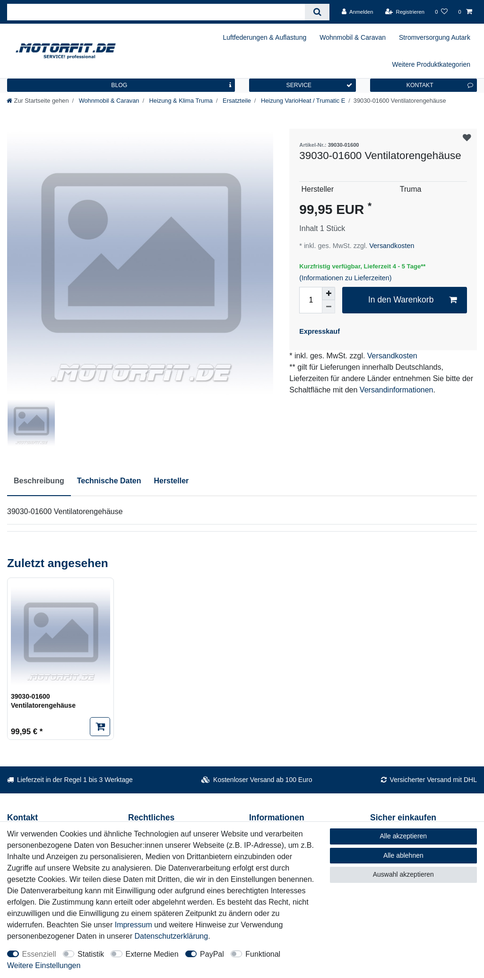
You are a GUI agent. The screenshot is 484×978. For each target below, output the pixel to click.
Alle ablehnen (403, 855)
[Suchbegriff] (156, 12)
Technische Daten (109, 481)
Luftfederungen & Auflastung (265, 37)
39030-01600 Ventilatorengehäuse (43, 701)
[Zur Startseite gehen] (38, 100)
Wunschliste (467, 138)
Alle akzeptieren (403, 836)
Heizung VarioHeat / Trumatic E (302, 100)
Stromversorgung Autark (434, 37)
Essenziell (39, 954)
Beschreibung (39, 481)
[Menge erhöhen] (328, 293)
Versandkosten (390, 245)
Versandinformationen (396, 390)
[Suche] (317, 12)
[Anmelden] (358, 12)
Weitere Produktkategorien (431, 64)
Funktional (262, 954)
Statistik (91, 954)
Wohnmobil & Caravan (353, 37)
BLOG (171, 85)
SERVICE (319, 85)
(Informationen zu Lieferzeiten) (345, 278)
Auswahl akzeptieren (403, 874)
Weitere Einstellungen (43, 965)
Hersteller (171, 481)
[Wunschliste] (441, 12)
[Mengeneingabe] (310, 300)
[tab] (39, 481)
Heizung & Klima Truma (180, 100)
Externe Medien (152, 954)
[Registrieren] (405, 12)
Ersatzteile (236, 100)
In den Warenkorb (412, 299)
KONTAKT (439, 85)
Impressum (133, 925)
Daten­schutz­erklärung (171, 936)
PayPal (212, 954)
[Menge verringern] (328, 306)
